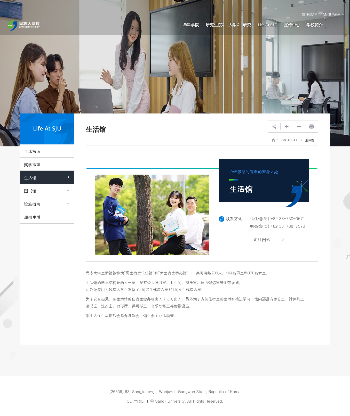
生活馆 (309, 140)
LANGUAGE (330, 14)
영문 (25, 25)
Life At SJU (289, 140)
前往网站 (268, 239)
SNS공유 (274, 126)
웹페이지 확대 (287, 126)
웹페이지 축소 (299, 126)
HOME (273, 140)
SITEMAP (309, 14)
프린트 (311, 126)
